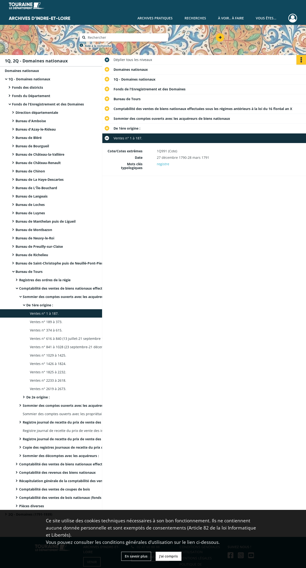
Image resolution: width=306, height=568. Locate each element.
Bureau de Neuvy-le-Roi (35, 238)
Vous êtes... (266, 18)
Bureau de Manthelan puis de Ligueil (46, 221)
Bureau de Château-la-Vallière (40, 154)
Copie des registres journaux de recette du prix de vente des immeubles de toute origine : (70, 447)
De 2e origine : (38, 397)
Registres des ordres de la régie (45, 280)
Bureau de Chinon (30, 171)
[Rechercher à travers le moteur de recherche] (126, 37)
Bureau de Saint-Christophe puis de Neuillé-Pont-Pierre (61, 263)
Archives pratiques (155, 18)
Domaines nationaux (22, 70)
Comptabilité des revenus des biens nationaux (57, 472)
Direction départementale (37, 112)
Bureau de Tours (29, 271)
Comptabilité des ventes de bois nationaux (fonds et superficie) (67, 497)
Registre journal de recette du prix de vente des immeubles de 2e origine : (70, 422)
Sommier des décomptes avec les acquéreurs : (61, 455)
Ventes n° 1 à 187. (44, 313)
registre (163, 164)
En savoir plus (136, 556)
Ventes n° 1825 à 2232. (48, 372)
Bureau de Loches (30, 204)
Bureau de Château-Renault (38, 162)
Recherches (195, 18)
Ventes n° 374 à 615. (46, 330)
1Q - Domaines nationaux (29, 79)
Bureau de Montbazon (34, 229)
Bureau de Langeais (32, 196)
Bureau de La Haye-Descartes (40, 179)
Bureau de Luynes (30, 213)
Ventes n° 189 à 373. (46, 322)
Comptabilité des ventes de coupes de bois (54, 489)
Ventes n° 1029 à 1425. (48, 355)
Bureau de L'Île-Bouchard (36, 188)
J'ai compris (168, 556)
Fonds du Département (31, 96)
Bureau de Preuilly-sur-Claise (39, 246)
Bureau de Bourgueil (32, 146)
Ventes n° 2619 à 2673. (48, 388)
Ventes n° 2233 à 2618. (48, 380)
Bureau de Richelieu (32, 255)
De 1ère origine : (39, 305)
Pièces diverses (31, 506)
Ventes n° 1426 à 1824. (48, 363)
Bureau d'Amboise (31, 121)
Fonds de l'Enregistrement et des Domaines (48, 104)
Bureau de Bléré (29, 137)
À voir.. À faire (231, 18)
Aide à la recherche (98, 46)
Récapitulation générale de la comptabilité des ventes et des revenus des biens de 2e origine (67, 481)
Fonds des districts (27, 87)
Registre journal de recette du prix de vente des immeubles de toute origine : (70, 439)
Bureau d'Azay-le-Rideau (36, 129)
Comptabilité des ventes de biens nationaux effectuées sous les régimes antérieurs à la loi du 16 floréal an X (67, 288)
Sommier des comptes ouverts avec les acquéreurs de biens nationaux (70, 296)
